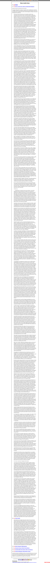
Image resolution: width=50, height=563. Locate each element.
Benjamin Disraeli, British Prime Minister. (22, 547)
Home (13, 0)
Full (29, 0)
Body (15, 4)
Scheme (18, 0)
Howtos (25, 0)
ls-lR (35, 0)
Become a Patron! (25, 559)
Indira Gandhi (17, 518)
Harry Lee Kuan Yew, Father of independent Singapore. (24, 6)
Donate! (20, 559)
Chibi (37, 0)
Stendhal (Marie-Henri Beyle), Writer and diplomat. (23, 549)
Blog (15, 0)
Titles (31, 0)
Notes (22, 0)
